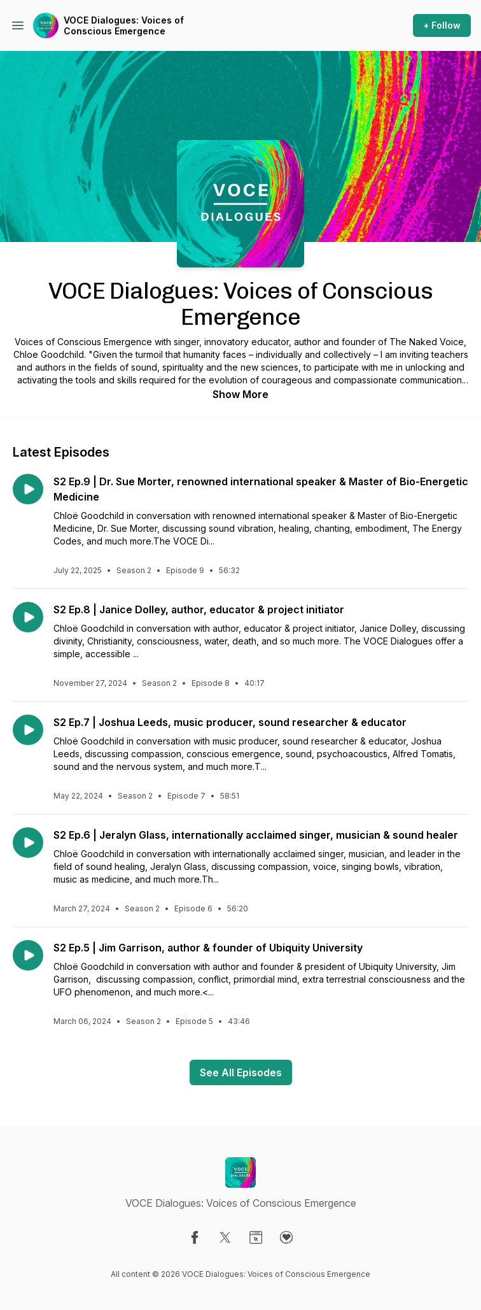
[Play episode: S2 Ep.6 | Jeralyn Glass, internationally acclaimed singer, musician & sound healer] (28, 842)
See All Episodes (241, 1072)
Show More (240, 394)
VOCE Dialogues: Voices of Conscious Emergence (124, 26)
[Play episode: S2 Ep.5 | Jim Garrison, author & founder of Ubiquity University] (28, 955)
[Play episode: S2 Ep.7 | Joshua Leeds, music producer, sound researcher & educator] (28, 730)
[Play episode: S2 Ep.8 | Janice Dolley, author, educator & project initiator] (28, 617)
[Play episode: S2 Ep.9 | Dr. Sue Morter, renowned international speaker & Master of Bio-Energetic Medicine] (28, 489)
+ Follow (442, 25)
